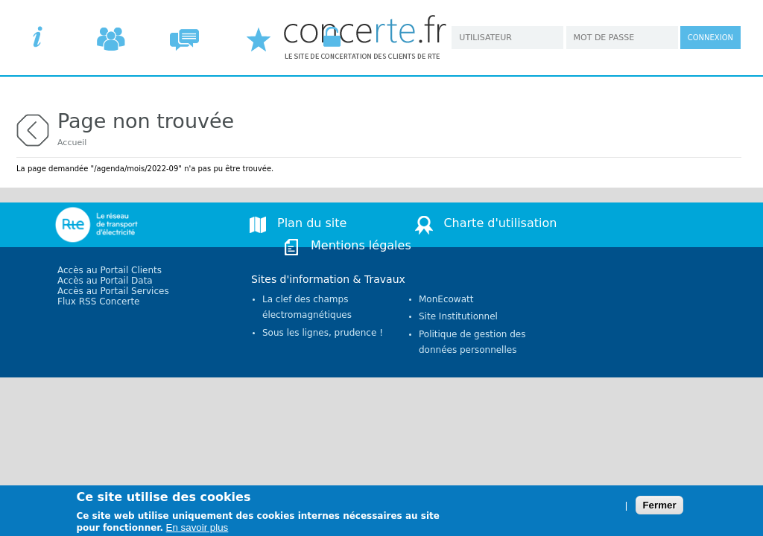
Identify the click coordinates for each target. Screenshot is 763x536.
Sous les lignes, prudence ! (322, 333)
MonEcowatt (446, 299)
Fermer (659, 508)
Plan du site (311, 223)
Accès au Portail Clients (109, 270)
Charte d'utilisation (500, 223)
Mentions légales (361, 245)
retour (32, 128)
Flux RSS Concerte (98, 301)
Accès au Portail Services (113, 291)
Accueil (71, 142)
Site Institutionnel (458, 316)
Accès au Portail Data (105, 280)
